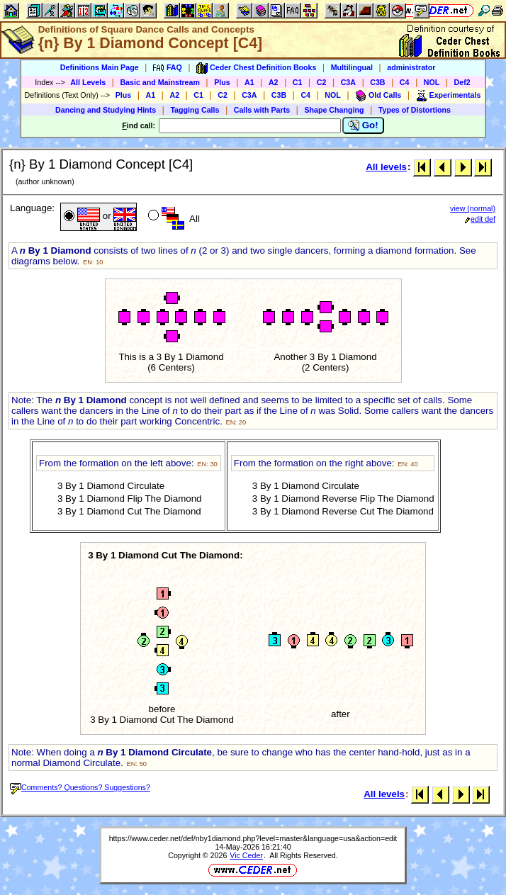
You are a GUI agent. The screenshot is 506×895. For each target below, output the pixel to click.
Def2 (462, 82)
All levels (386, 167)
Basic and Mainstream (160, 82)
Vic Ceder (246, 855)
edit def (480, 219)
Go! (363, 125)
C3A (348, 82)
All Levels (88, 82)
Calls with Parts (262, 110)
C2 (322, 82)
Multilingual (352, 67)
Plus (222, 82)
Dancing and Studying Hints (105, 110)
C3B (377, 82)
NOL (432, 82)
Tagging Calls (194, 110)
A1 (249, 82)
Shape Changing (334, 110)
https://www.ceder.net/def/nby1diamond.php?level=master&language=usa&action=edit (253, 838)
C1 (298, 82)
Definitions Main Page (99, 67)
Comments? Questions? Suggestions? (80, 787)
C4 (405, 82)
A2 (274, 82)
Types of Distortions (414, 110)
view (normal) (472, 208)
